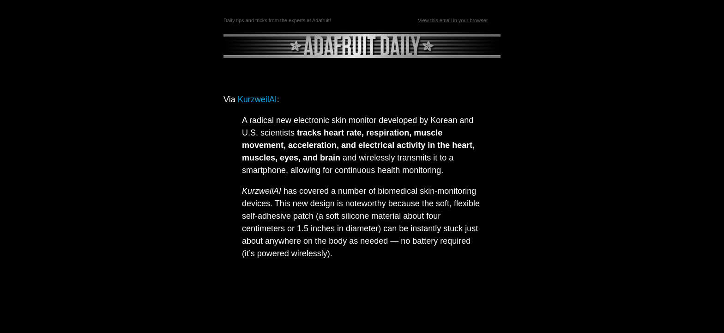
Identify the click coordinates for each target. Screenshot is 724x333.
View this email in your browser (453, 20)
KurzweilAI (257, 99)
